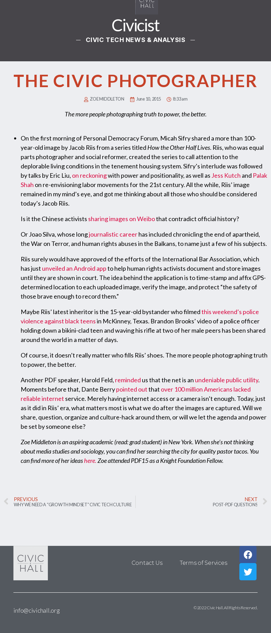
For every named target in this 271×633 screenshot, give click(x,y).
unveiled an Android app (74, 268)
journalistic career (113, 234)
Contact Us (147, 563)
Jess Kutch (226, 175)
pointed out (131, 389)
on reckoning (89, 175)
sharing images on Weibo (121, 218)
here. (90, 460)
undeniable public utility (226, 380)
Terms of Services (203, 563)
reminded (128, 380)
